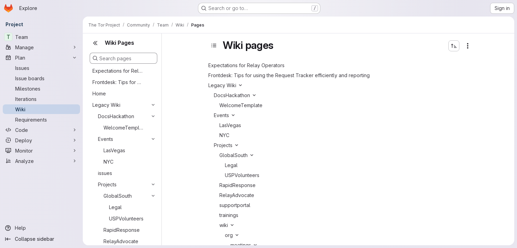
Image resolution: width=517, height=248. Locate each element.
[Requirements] (41, 119)
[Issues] (41, 68)
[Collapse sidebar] (41, 239)
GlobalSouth (117, 196)
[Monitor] (41, 150)
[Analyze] (41, 161)
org (229, 235)
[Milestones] (41, 88)
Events (105, 139)
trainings (228, 215)
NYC (108, 162)
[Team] (41, 37)
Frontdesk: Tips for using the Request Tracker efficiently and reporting (117, 82)
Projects (107, 184)
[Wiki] (41, 109)
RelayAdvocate (120, 241)
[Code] (41, 130)
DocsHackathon (116, 116)
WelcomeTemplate (124, 128)
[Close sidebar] (95, 43)
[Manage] (41, 47)
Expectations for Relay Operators (117, 71)
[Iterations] (41, 99)
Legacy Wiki (106, 105)
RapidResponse (121, 230)
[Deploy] (41, 140)
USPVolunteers (126, 218)
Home (99, 93)
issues (105, 173)
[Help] (41, 228)
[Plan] (41, 57)
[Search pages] (123, 58)
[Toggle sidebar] (213, 45)
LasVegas (114, 150)
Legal (115, 207)
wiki (223, 225)
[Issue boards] (41, 78)
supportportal (234, 205)
